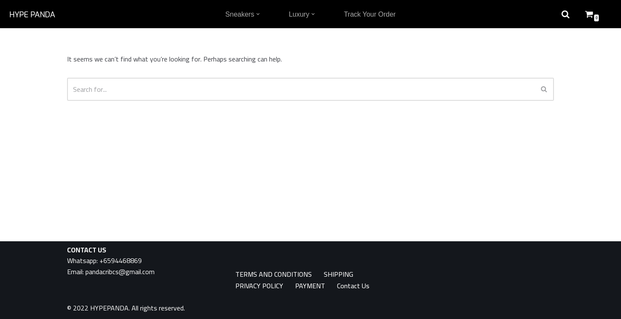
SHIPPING (338, 274)
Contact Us (353, 286)
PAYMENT (310, 286)
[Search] (301, 89)
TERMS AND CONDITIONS (273, 274)
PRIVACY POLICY (259, 286)
